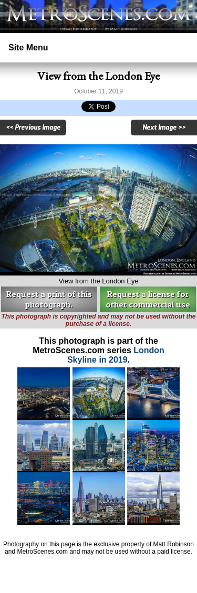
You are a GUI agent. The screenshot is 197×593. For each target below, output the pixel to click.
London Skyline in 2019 (115, 355)
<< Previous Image (33, 127)
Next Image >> (163, 127)
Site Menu (28, 47)
